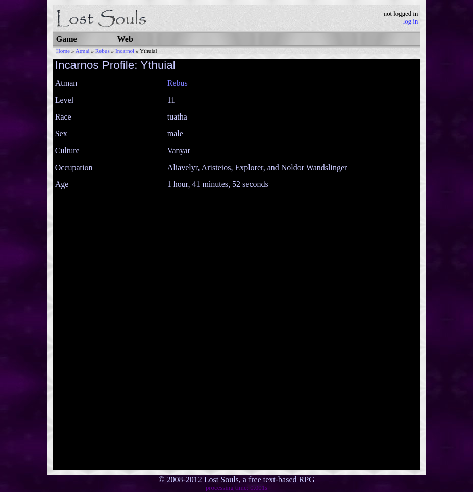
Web (125, 39)
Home (63, 51)
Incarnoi (124, 51)
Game (66, 39)
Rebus (102, 51)
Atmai (83, 51)
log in (410, 21)
